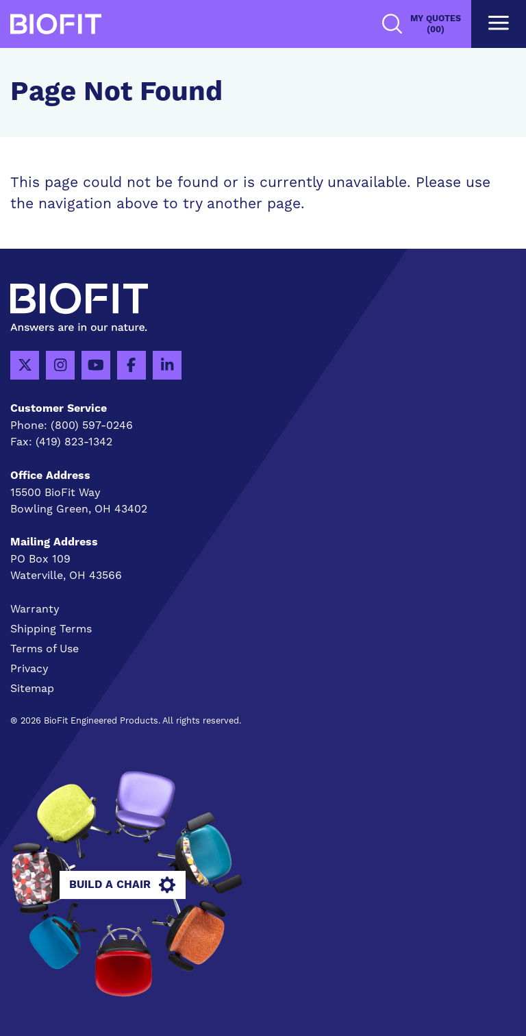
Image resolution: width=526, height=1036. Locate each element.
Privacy (29, 668)
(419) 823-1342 (74, 441)
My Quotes (435, 24)
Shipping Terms (51, 628)
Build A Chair (122, 885)
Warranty (35, 608)
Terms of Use (44, 648)
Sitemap (32, 688)
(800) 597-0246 (92, 425)
